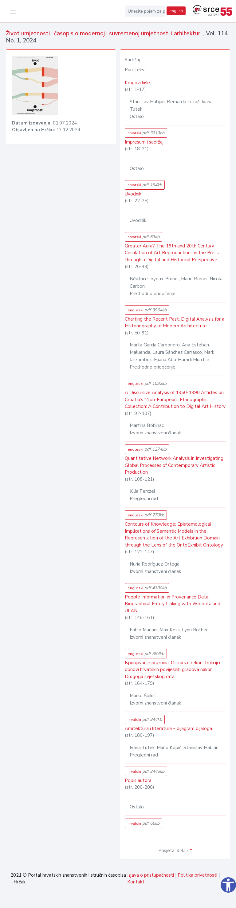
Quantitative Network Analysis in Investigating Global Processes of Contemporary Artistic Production (174, 465)
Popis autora (138, 780)
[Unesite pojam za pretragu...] (145, 11)
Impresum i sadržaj (144, 142)
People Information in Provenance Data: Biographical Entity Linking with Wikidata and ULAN (172, 604)
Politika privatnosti (197, 875)
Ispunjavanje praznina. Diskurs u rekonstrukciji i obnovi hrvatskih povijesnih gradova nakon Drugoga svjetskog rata (172, 670)
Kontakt (135, 882)
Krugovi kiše (137, 83)
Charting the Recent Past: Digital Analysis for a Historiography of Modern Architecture (174, 322)
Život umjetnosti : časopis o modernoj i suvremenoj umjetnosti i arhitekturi (104, 34)
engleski (147, 310)
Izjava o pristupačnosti (150, 875)
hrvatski (146, 133)
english (176, 10)
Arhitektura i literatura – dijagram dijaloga (168, 728)
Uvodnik (133, 194)
